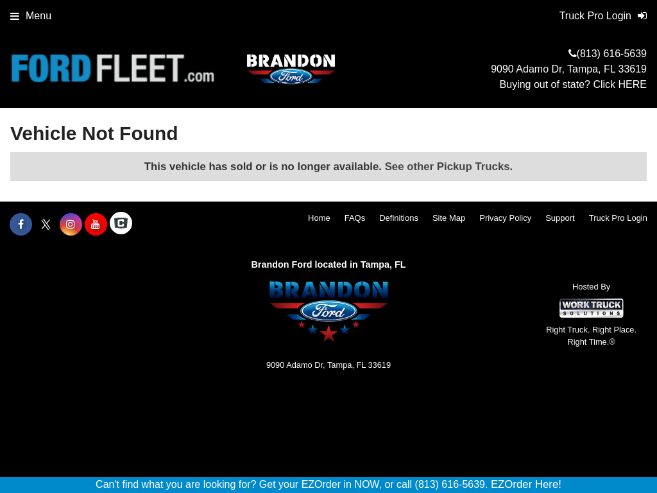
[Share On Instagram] (71, 225)
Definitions (398, 218)
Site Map (448, 218)
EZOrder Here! (526, 484)
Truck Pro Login (618, 218)
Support (560, 218)
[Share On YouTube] (96, 225)
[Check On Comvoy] (121, 225)
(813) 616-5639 (612, 53)
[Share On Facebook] (21, 225)
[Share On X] (46, 225)
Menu (30, 15)
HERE (633, 84)
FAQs (355, 218)
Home (319, 218)
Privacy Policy (505, 218)
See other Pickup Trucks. (449, 166)
